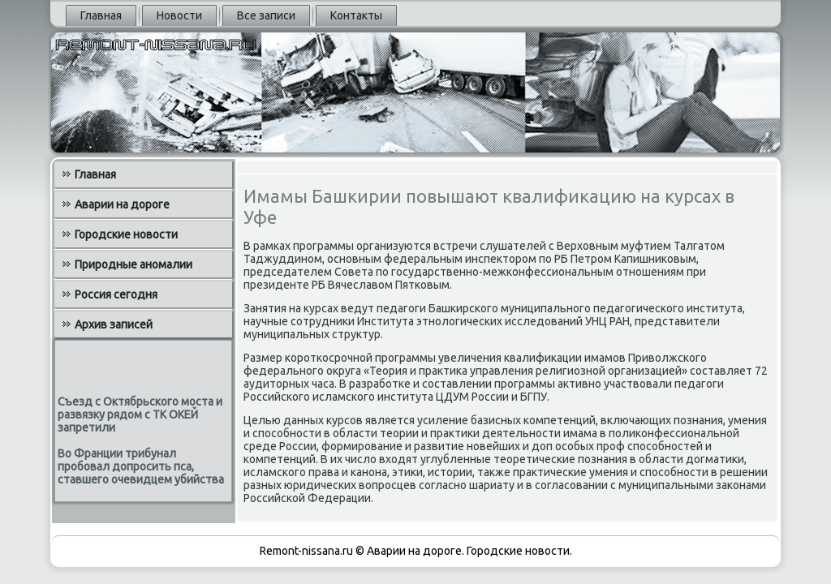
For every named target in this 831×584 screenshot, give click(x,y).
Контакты (356, 15)
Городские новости (126, 234)
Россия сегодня (116, 294)
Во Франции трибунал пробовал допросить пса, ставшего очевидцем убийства (141, 466)
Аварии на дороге (122, 204)
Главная (101, 15)
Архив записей (114, 324)
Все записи (266, 15)
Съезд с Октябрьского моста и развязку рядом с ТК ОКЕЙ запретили (140, 414)
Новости (179, 15)
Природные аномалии (133, 264)
